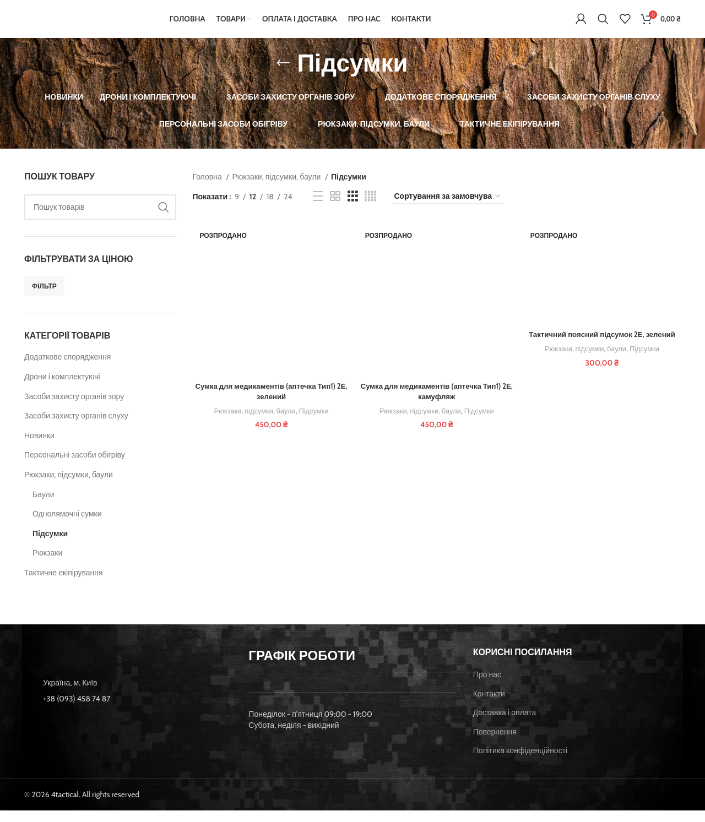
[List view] (318, 208)
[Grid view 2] (335, 208)
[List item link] (128, 710)
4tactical (65, 806)
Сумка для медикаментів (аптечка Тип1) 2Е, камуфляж (436, 404)
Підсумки (50, 545)
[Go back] (283, 75)
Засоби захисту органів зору (74, 408)
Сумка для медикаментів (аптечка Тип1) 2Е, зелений (270, 404)
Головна (208, 188)
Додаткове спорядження (67, 369)
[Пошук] (603, 25)
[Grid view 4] (370, 208)
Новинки (39, 447)
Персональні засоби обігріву (74, 467)
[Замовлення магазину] (448, 208)
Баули (43, 506)
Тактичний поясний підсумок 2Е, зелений (603, 347)
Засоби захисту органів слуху (76, 427)
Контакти (489, 705)
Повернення (495, 743)
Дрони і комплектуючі (62, 388)
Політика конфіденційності (520, 762)
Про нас (487, 686)
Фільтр (44, 297)
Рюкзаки (47, 565)
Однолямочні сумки (67, 525)
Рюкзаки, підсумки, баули (68, 486)
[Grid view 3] (353, 208)
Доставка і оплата (504, 724)
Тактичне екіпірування (63, 584)
